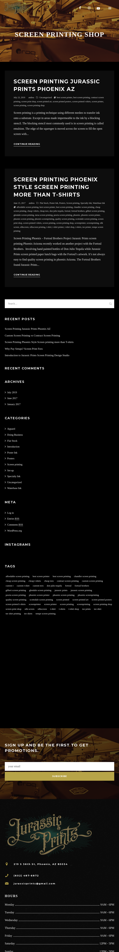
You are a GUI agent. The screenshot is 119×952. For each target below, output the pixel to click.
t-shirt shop (69, 227)
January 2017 (14, 404)
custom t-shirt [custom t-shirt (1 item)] (23, 585)
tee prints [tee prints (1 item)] (86, 609)
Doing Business (15, 435)
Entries (13, 518)
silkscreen (24, 227)
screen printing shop (36, 105)
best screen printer (64, 97)
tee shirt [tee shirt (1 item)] (97, 609)
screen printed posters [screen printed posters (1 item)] (102, 599)
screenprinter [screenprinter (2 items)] (35, 604)
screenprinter (80, 223)
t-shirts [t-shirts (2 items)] (62, 609)
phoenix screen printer (90, 215)
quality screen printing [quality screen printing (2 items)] (16, 599)
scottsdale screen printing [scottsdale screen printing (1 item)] (41, 599)
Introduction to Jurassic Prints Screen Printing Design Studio (37, 355)
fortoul (67, 211)
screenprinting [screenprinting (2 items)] (83, 604)
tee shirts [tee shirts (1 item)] (28, 613)
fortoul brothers (78, 211)
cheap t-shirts (33, 211)
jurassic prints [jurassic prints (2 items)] (61, 590)
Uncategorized (45, 97)
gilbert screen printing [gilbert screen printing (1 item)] (16, 590)
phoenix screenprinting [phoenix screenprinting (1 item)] (88, 595)
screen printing (20, 105)
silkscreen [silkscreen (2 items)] (42, 609)
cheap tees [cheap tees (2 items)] (49, 581)
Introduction (13, 446)
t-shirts (78, 227)
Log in (10, 513)
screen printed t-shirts (81, 101)
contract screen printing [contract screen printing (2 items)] (68, 581)
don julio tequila (57, 211)
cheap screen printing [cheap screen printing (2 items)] (15, 581)
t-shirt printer (58, 227)
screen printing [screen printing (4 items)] (67, 604)
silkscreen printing (37, 227)
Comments (15, 524)
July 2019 (12, 392)
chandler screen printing (84, 207)
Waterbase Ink (99, 203)
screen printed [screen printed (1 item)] (62, 599)
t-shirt (49, 227)
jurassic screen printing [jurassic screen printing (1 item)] (81, 590)
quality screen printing (64, 219)
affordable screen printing (28, 207)
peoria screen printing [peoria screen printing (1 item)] (16, 595)
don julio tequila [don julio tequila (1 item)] (54, 585)
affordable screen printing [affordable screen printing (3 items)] (17, 576)
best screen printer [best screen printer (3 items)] (41, 576)
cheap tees (44, 211)
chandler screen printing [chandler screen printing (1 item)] (85, 576)
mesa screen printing (44, 215)
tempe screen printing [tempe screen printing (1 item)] (46, 613)
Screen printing (73, 203)
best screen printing (81, 97)
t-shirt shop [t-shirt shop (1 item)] (74, 609)
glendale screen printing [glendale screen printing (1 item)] (40, 590)
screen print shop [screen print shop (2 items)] (13, 609)
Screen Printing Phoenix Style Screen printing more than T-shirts (56, 187)
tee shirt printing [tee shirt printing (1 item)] (13, 613)
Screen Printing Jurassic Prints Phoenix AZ (28, 328)
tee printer (86, 227)
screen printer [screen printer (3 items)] (50, 604)
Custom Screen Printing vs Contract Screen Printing (32, 335)
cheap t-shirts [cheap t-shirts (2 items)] (35, 581)
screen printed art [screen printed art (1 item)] (80, 599)
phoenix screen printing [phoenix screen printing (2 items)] (64, 595)
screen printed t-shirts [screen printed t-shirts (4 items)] (16, 604)
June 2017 (12, 398)
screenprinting (93, 223)
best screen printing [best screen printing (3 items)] (62, 576)
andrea (31, 97)
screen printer (97, 101)
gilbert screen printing (95, 211)
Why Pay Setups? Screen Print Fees (24, 348)
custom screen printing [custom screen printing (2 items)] (92, 581)
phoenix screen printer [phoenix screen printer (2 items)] (39, 595)
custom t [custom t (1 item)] (9, 585)
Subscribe (59, 776)
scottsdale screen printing (86, 219)
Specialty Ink (86, 203)
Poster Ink (54, 203)
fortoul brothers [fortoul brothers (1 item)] (82, 585)
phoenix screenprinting (44, 219)
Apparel (11, 429)
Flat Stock (44, 203)
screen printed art (44, 101)
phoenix (76, 215)
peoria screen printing (63, 215)
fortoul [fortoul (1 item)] (68, 585)
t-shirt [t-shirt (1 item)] (53, 609)
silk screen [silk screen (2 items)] (29, 609)
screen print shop (28, 101)
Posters (62, 203)
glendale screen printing (24, 215)
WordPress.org (14, 530)
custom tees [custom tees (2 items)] (38, 585)
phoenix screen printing (24, 219)
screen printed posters (62, 101)
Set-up (10, 470)
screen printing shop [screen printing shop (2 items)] (102, 604)
